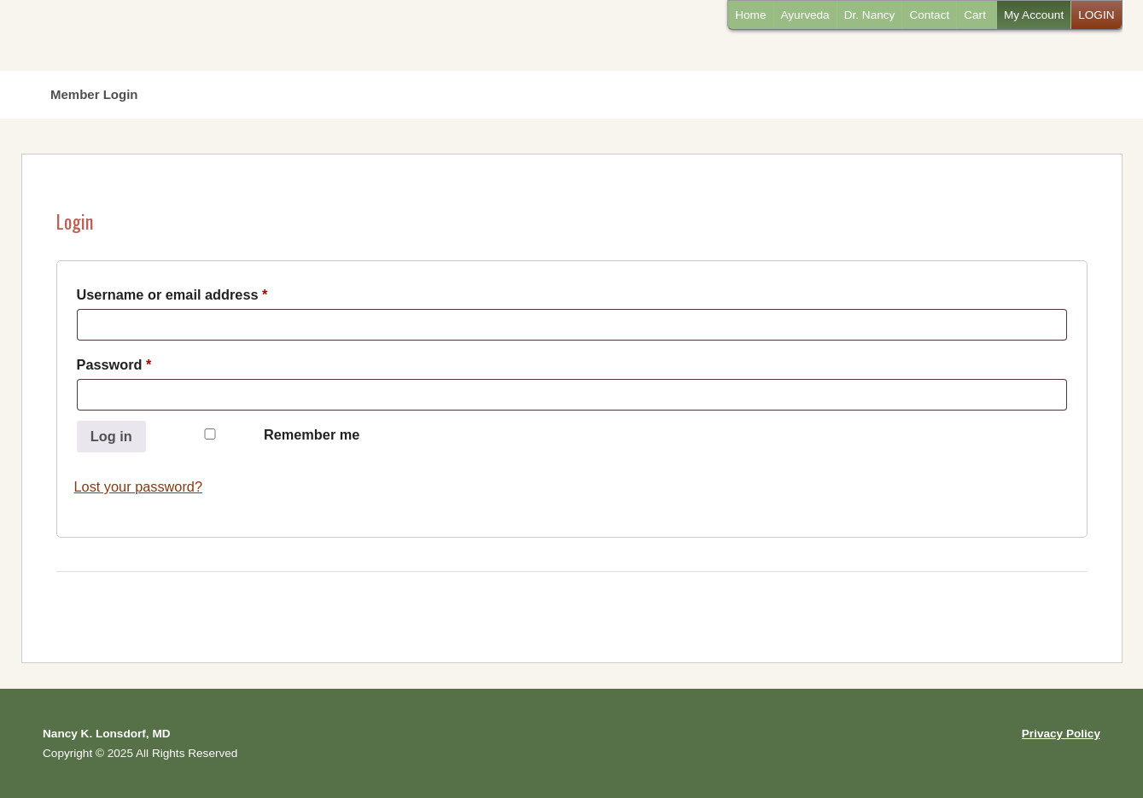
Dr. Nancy (869, 15)
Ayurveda (805, 15)
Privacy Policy (1061, 733)
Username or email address (202, 291)
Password (144, 361)
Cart (975, 15)
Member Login (94, 94)
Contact (929, 15)
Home (750, 15)
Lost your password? (138, 486)
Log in (111, 436)
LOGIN (1096, 15)
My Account (1034, 15)
